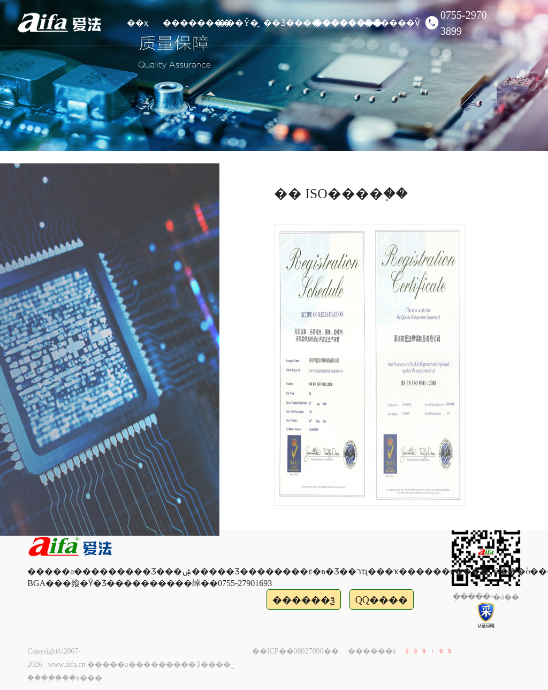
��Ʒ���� (288, 22)
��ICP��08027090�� (295, 651)
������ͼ (372, 651)
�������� (188, 22)
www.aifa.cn (67, 665)
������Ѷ (388, 22)
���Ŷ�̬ (238, 22)
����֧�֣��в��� (64, 678)
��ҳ (138, 22)
